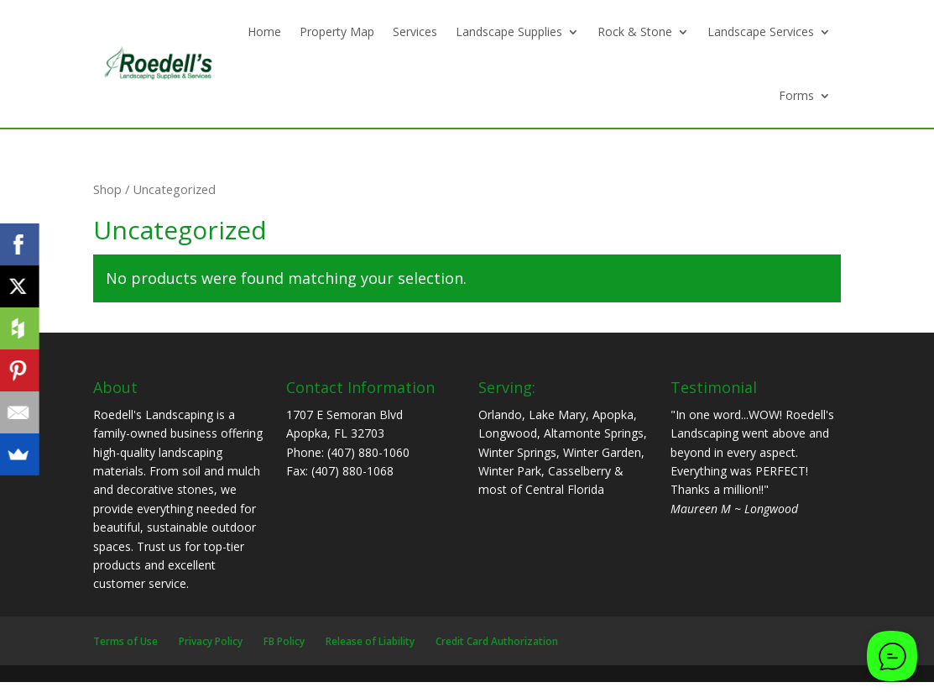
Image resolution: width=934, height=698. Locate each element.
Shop (107, 189)
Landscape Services (760, 31)
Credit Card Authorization (497, 641)
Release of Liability (370, 641)
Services (415, 31)
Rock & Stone (634, 31)
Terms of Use (125, 641)
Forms (796, 95)
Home (264, 31)
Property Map (337, 31)
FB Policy (284, 641)
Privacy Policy (211, 641)
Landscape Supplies (509, 31)
